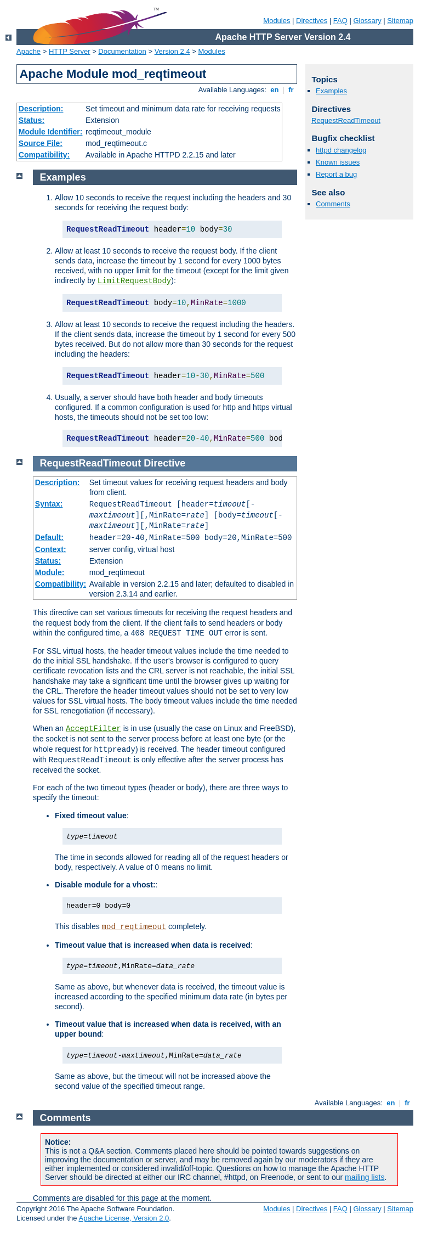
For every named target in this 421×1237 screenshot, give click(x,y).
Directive (164, 463)
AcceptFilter (93, 728)
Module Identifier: (51, 131)
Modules (276, 20)
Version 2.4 (172, 51)
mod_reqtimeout (134, 927)
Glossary (367, 20)
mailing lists (364, 1177)
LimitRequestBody (134, 281)
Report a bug (336, 174)
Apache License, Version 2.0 (123, 1218)
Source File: (40, 143)
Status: (31, 120)
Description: (41, 108)
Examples (331, 91)
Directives (311, 20)
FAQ (340, 20)
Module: (50, 572)
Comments (333, 204)
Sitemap (400, 20)
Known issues (338, 162)
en (275, 90)
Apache (28, 51)
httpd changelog (341, 150)
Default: (49, 537)
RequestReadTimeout (345, 120)
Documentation (122, 51)
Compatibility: (44, 154)
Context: (50, 549)
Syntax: (49, 503)
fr (291, 90)
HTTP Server (69, 51)
